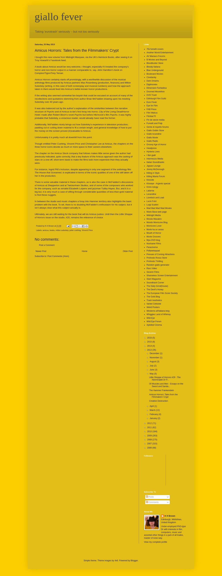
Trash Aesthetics (154, 300)
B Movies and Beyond (157, 59)
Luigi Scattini (152, 205)
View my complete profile (155, 542)
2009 (149, 435)
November (155, 357)
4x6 (116, 560)
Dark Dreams (153, 81)
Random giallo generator (158, 265)
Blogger (134, 560)
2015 (149, 342)
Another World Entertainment (160, 52)
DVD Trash (152, 95)
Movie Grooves (154, 236)
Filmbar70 (151, 116)
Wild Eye (151, 318)
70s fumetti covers (155, 49)
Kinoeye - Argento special (158, 183)
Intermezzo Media (155, 159)
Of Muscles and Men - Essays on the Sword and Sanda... (166, 385)
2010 (149, 431)
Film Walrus (152, 113)
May (152, 373)
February (154, 414)
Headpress (152, 148)
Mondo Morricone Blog (157, 222)
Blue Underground (155, 70)
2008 (149, 439)
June (152, 370)
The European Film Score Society (162, 293)
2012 (149, 423)
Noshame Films (154, 243)
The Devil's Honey (155, 289)
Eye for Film (152, 105)
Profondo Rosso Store (157, 258)
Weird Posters (153, 307)
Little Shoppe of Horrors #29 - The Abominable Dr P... (165, 378)
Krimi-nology (152, 187)
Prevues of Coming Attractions (160, 254)
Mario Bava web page (157, 212)
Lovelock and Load (155, 197)
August (153, 361)
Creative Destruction (158, 401)
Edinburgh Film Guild (156, 98)
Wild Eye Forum (154, 321)
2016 (149, 338)
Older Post (128, 251)
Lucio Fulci (151, 201)
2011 (149, 427)
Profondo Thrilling (155, 261)
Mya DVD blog (153, 240)
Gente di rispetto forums (158, 127)
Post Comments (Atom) (58, 256)
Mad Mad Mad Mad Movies (159, 208)
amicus (46, 230)
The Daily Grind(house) (157, 286)
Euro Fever (152, 102)
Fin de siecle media (155, 120)
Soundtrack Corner (155, 282)
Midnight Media (154, 215)
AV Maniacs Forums (156, 56)
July (152, 366)
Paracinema (152, 247)
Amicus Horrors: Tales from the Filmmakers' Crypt (163, 395)
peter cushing (75, 230)
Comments (152, 502)
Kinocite (150, 180)
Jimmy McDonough (155, 169)
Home (84, 251)
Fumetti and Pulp (154, 123)
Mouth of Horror (154, 233)
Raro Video (152, 268)
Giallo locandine (154, 134)
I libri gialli (151, 155)
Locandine (151, 194)
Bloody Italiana (153, 67)
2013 (149, 350)
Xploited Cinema (154, 325)
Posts (150, 497)
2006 (149, 448)
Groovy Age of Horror (156, 144)
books (52, 230)
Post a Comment (46, 245)
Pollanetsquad (153, 250)
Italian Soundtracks (155, 162)
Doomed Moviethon (156, 91)
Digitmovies (152, 84)
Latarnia (150, 190)
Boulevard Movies (155, 74)
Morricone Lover (154, 226)
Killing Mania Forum (156, 176)
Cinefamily (151, 77)
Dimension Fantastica (156, 88)
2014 (149, 346)
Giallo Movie (152, 137)
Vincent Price (87, 230)
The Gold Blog (153, 296)
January (154, 418)
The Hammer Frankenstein (161, 390)
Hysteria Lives (153, 151)
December (155, 353)
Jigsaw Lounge (153, 166)
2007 (149, 443)
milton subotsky (62, 230)
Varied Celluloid (154, 304)
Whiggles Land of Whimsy (159, 314)
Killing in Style (153, 173)
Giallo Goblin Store (155, 130)
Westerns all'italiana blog (158, 311)
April (152, 406)
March (153, 410)
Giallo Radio (152, 141)
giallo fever (58, 16)
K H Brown (170, 516)
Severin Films (153, 272)
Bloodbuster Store (155, 63)
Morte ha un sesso (155, 229)
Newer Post (41, 251)
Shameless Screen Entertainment (162, 275)
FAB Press (151, 109)
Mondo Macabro (154, 219)
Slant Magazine (154, 279)
